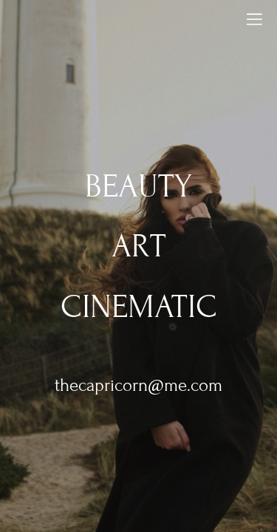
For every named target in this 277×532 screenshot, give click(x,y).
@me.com (185, 385)
